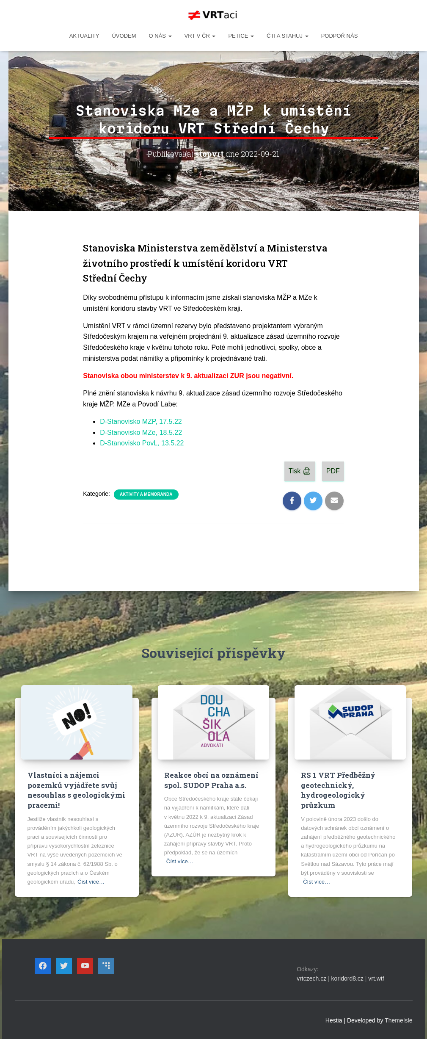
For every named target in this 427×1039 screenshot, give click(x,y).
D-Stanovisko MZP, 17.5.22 (141, 421)
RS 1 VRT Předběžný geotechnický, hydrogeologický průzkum (338, 790)
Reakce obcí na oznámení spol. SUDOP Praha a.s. (211, 780)
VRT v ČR (200, 36)
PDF (333, 471)
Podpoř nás (339, 36)
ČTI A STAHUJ (288, 36)
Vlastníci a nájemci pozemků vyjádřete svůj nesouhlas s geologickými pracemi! (76, 790)
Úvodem (124, 36)
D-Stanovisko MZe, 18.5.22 (141, 432)
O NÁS (160, 36)
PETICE (241, 36)
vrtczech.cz (311, 978)
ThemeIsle (398, 1020)
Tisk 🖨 (300, 471)
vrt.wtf (376, 978)
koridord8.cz (347, 978)
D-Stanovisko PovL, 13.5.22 (142, 443)
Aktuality (84, 36)
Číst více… (91, 881)
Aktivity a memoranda (146, 494)
